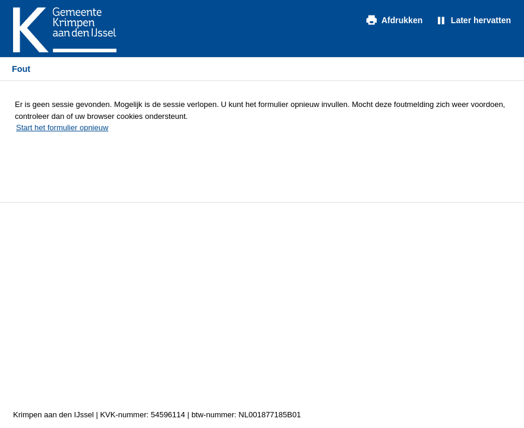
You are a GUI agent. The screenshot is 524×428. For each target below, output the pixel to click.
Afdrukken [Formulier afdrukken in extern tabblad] (401, 20)
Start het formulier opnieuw (62, 127)
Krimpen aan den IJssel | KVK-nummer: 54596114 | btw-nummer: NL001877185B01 (157, 414)
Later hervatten (481, 20)
